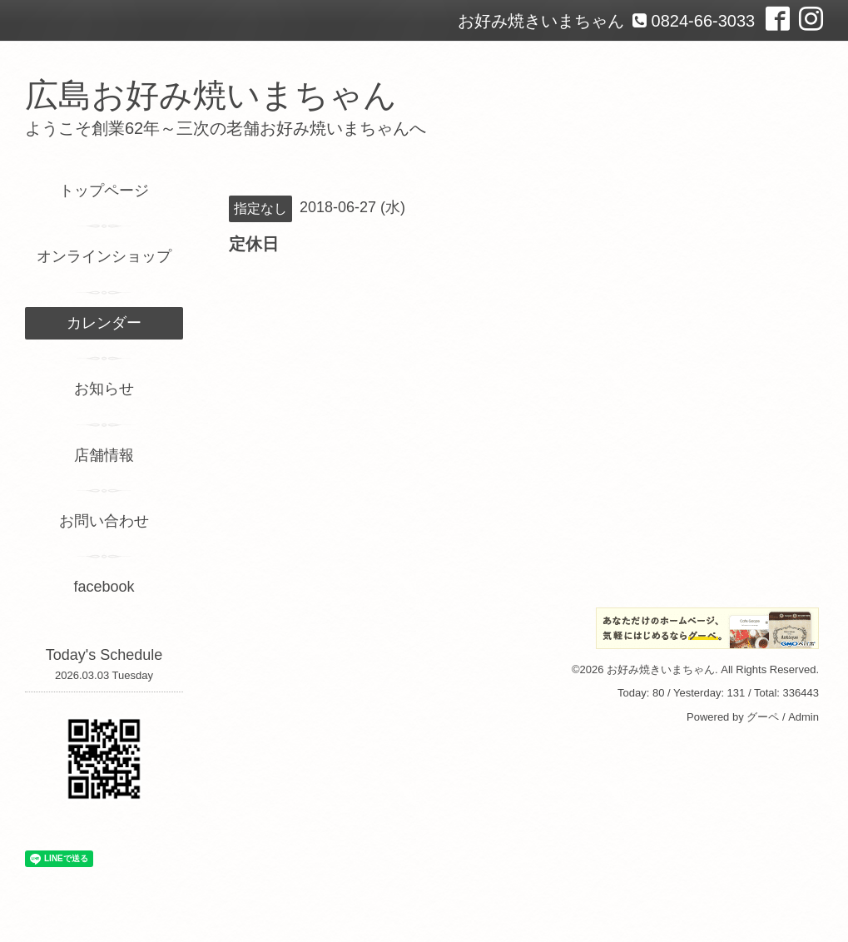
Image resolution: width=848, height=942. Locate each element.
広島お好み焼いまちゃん (211, 95)
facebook (103, 586)
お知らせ (104, 388)
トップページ (104, 190)
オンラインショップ (104, 256)
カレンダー (104, 323)
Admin (803, 717)
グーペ (762, 717)
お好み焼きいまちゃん (661, 669)
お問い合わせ (104, 521)
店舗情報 (104, 455)
